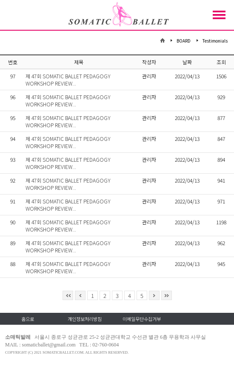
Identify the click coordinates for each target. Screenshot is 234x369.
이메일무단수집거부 (142, 318)
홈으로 (27, 318)
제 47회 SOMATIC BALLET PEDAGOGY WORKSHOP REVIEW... (68, 79)
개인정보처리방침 (85, 318)
